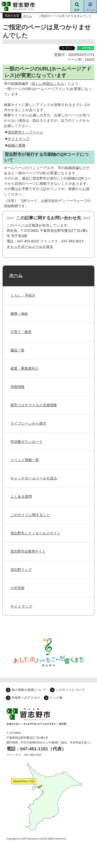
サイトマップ (18, 139)
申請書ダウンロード (26, 442)
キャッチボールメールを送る (30, 246)
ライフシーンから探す (28, 423)
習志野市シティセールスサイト (35, 533)
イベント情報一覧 (24, 460)
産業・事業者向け (24, 368)
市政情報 (17, 387)
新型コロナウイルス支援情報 (33, 405)
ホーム (27, 16)
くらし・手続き (22, 295)
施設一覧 (17, 350)
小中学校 (17, 588)
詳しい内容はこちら (48, 84)
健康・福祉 (19, 314)
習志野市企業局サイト (28, 551)
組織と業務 (16, 145)
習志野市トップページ (25, 132)
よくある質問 (21, 497)
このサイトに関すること (30, 515)
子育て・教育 (21, 332)
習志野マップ (21, 570)
